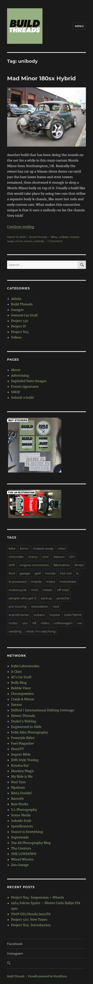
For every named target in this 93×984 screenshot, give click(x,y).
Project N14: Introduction (31, 925)
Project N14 (20, 332)
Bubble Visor (21, 688)
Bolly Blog (19, 683)
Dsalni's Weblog (23, 721)
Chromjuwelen (22, 694)
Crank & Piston (22, 699)
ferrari (79, 565)
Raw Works (19, 804)
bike (12, 548)
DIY (72, 557)
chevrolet (16, 557)
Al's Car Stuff (21, 677)
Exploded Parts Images (29, 381)
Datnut (16, 705)
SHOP (15, 392)
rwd (56, 606)
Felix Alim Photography (29, 732)
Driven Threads (23, 716)
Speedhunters (22, 826)
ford (12, 573)
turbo (13, 623)
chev (62, 548)
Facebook (15, 944)
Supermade (20, 837)
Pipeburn (18, 787)
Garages (17, 310)
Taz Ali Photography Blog (31, 843)
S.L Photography (24, 810)
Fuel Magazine (22, 743)
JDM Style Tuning (25, 760)
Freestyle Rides (23, 738)
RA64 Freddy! (21, 793)
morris (28, 241)
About (15, 370)
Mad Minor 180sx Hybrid (41, 78)
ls (77, 573)
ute (25, 623)
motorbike (68, 582)
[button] (46, 963)
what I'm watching (40, 631)
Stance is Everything (27, 832)
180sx (54, 237)
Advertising (20, 375)
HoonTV (17, 749)
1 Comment (55, 241)
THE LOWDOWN (23, 854)
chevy (33, 557)
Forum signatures (25, 386)
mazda (36, 582)
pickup (46, 598)
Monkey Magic (22, 771)
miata (50, 582)
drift (12, 565)
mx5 (34, 590)
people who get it (23, 598)
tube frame (73, 615)
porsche (63, 598)
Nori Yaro (18, 782)
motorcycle (18, 590)
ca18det (64, 237)
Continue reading (20, 227)
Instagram (15, 953)
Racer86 (17, 799)
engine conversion (34, 565)
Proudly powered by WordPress (47, 976)
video (45, 623)
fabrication (61, 565)
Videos (16, 337)
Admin (16, 299)
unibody (38, 241)
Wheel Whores (22, 859)
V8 (34, 623)
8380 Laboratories (25, 666)
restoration (39, 606)
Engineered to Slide (26, 727)
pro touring (18, 606)
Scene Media (21, 815)
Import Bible (21, 754)
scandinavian (19, 615)
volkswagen (63, 623)
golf (38, 573)
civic (45, 557)
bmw (24, 548)
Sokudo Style (21, 821)
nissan (47, 590)
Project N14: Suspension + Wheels (37, 897)
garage (24, 573)
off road (63, 590)
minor (19, 241)
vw (79, 623)
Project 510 (19, 321)
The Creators (21, 848)
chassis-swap (43, 548)
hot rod (66, 573)
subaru (39, 615)
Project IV (18, 326)
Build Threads (38, 237)
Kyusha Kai (20, 765)
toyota (54, 615)
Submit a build (22, 397)
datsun (59, 557)
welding (15, 631)
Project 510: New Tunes (29, 919)
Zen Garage (20, 865)
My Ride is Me (22, 776)
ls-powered (17, 582)
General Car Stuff (24, 315)
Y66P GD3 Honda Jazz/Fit (31, 914)
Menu (79, 26)
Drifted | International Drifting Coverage (42, 710)
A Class (16, 671)
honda (50, 573)
